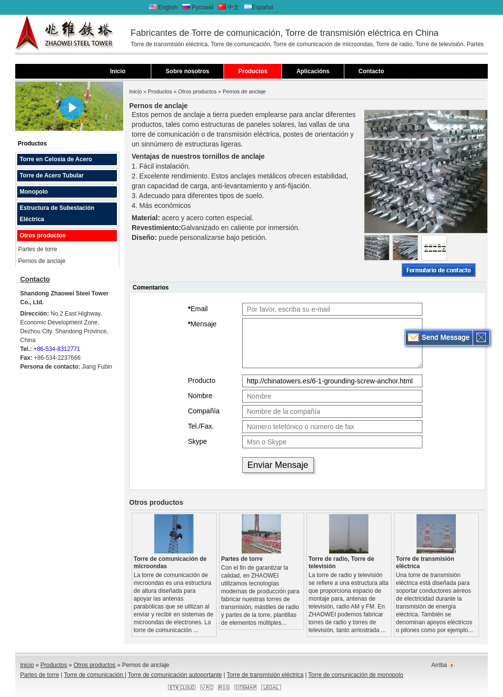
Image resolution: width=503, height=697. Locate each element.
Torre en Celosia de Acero (56, 159)
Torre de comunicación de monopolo (355, 674)
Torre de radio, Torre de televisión (341, 562)
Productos (252, 71)
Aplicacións (312, 71)
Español (258, 7)
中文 (228, 7)
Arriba (439, 665)
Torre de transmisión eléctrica (425, 562)
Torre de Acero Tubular (52, 175)
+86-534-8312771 (56, 349)
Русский (198, 7)
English (164, 7)
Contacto (371, 71)
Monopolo (34, 191)
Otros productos (43, 235)
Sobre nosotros (187, 71)
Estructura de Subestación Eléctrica (57, 213)
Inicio (117, 71)
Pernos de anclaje (41, 261)
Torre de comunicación (94, 674)
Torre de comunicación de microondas (170, 562)
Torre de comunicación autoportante (175, 674)
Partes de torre (37, 249)
